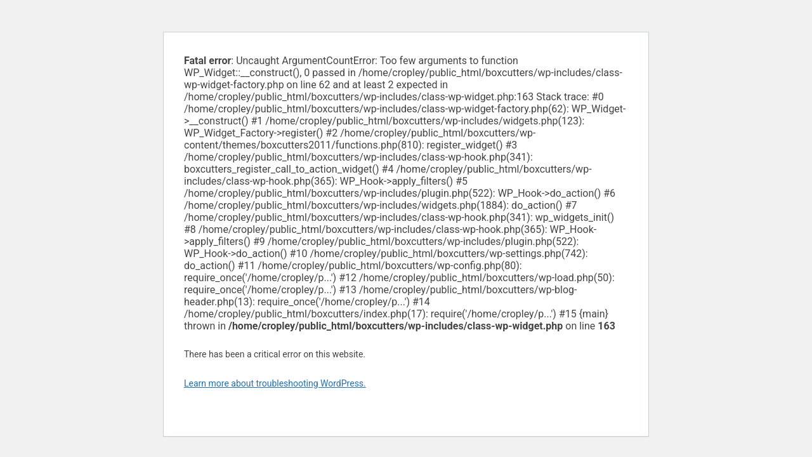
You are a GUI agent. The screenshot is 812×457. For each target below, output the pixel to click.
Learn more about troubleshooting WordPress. (275, 383)
